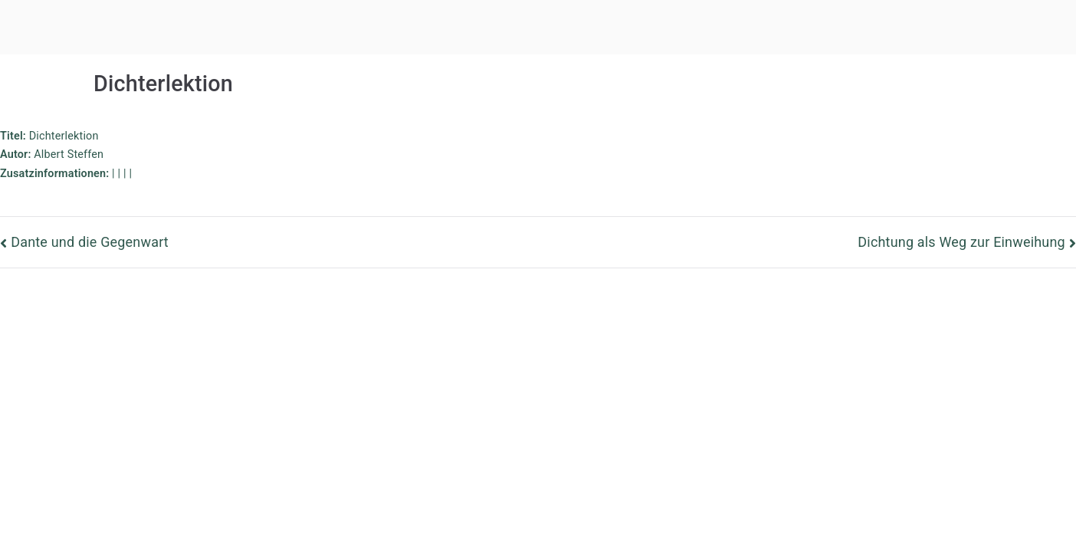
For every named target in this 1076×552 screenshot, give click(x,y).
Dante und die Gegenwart (90, 242)
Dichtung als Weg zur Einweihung (961, 242)
